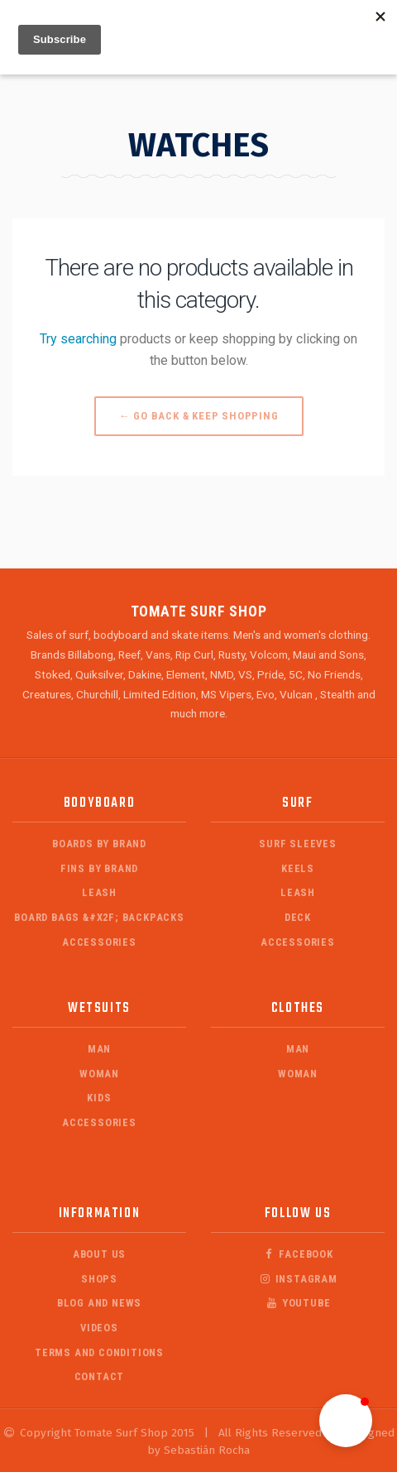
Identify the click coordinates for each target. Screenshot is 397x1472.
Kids (99, 1097)
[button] (345, 1420)
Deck (298, 917)
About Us (99, 1254)
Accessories (99, 942)
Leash (99, 892)
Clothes (297, 1008)
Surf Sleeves (298, 843)
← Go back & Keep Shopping (199, 416)
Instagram (297, 1279)
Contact (99, 1376)
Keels (297, 868)
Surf (297, 803)
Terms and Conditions (99, 1352)
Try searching (78, 339)
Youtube (298, 1303)
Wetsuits (99, 1008)
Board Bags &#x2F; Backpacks (99, 917)
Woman (99, 1073)
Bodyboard (99, 803)
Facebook (297, 1254)
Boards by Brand (99, 843)
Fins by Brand (99, 868)
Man (99, 1049)
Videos (99, 1327)
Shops (99, 1279)
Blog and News (99, 1303)
